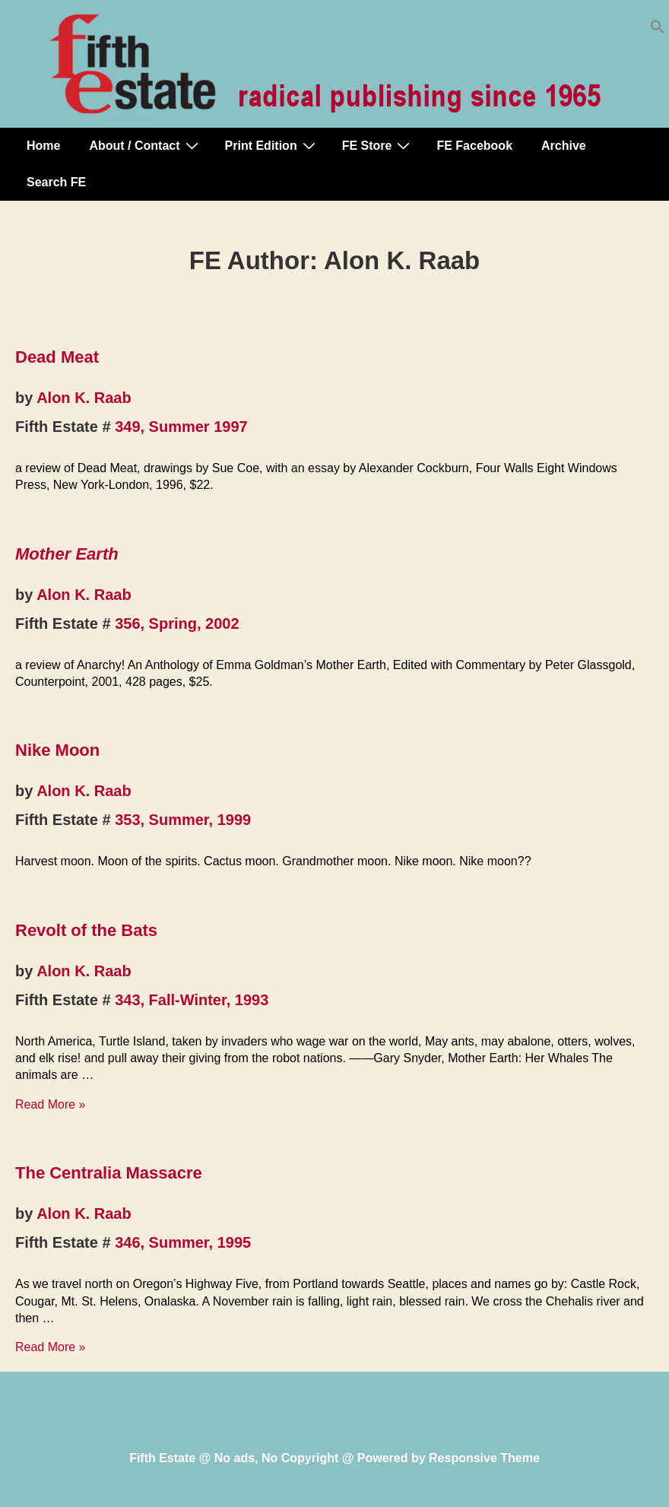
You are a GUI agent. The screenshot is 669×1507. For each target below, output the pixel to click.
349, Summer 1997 (181, 426)
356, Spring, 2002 (177, 623)
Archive (563, 145)
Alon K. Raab (83, 397)
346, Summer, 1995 (183, 1242)
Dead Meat (57, 356)
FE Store (378, 145)
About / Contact (145, 145)
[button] (657, 30)
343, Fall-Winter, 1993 (191, 999)
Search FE (56, 182)
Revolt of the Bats (86, 930)
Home (43, 145)
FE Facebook (474, 145)
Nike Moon (57, 750)
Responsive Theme (484, 1457)
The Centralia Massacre (108, 1172)
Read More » (50, 1104)
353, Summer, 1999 (183, 819)
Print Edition (272, 145)
